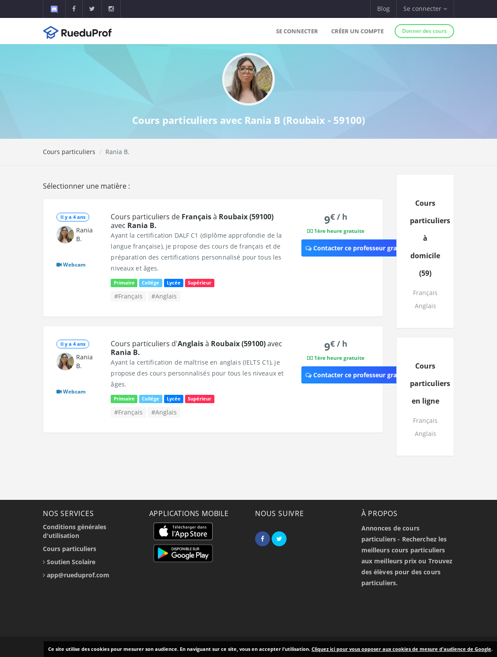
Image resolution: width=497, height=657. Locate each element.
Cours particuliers (69, 152)
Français (425, 292)
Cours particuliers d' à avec (196, 348)
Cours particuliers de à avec (192, 221)
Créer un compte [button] (357, 31)
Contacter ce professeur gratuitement (366, 248)
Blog (383, 8)
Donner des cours (424, 31)
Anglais (425, 306)
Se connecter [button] (425, 8)
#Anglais (164, 296)
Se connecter (297, 31)
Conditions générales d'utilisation (74, 531)
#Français (128, 296)
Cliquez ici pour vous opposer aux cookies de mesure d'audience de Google (401, 649)
